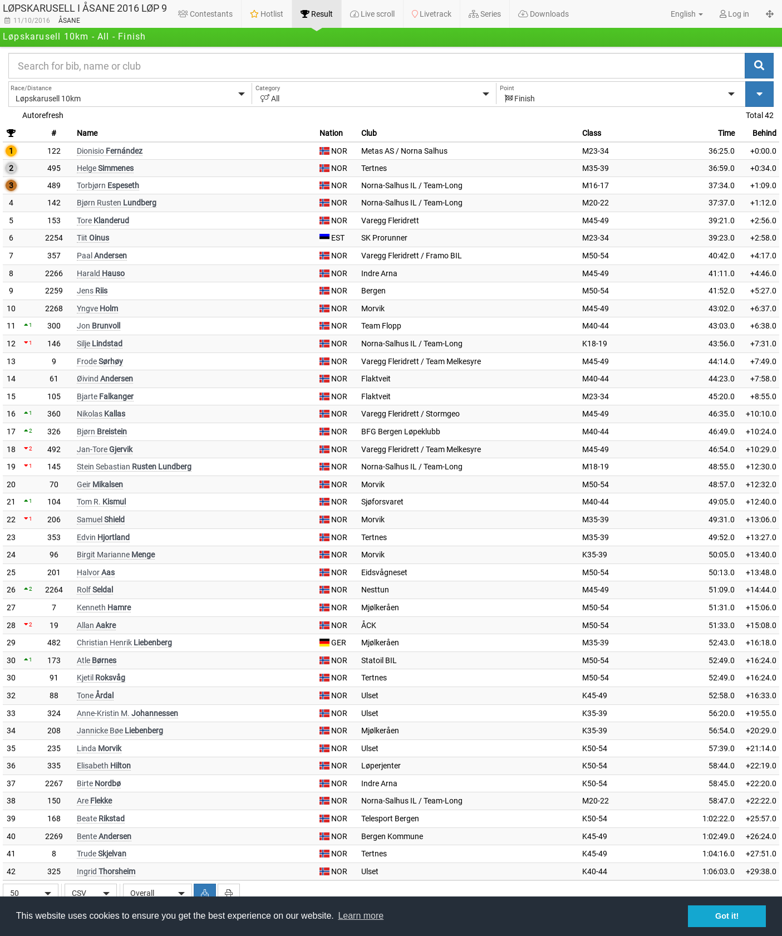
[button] (680, 14)
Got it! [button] (727, 916)
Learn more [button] (360, 915)
